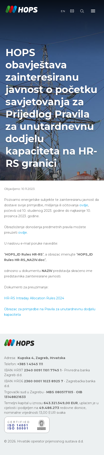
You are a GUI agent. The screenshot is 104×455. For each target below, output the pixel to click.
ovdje (83, 205)
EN (63, 11)
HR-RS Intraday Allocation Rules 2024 (34, 298)
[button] (19, 342)
